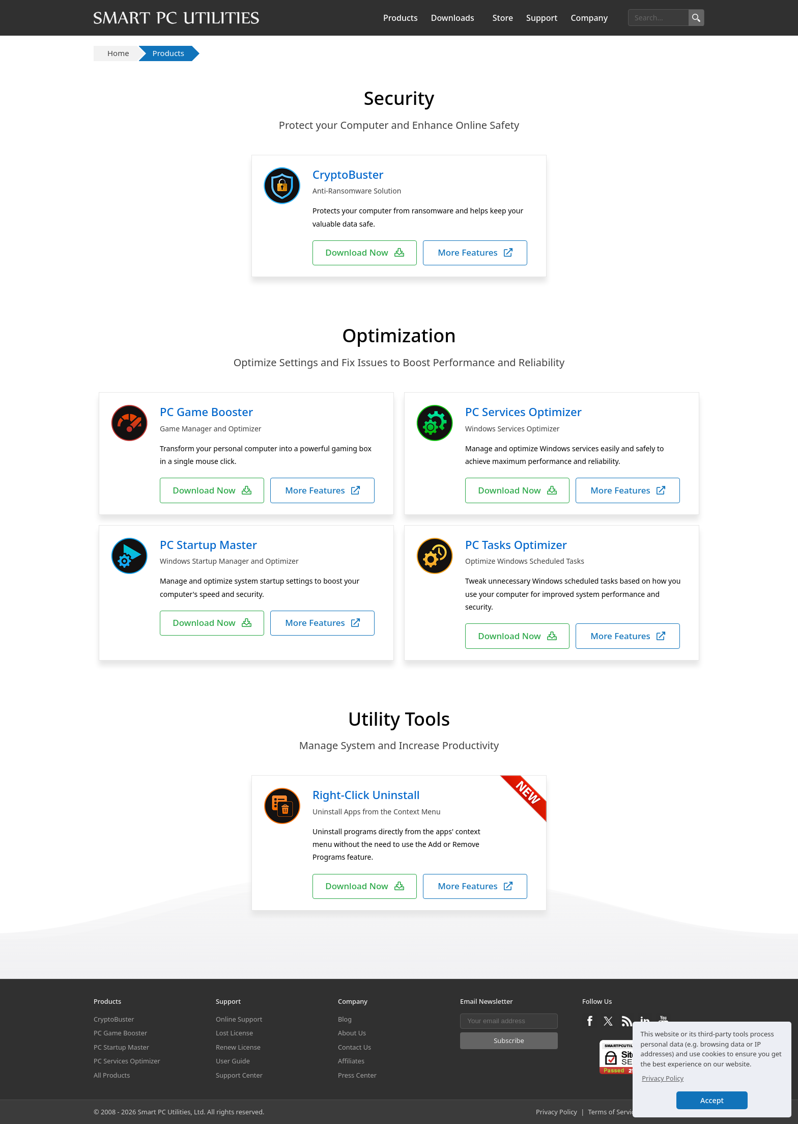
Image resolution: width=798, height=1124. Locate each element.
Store (503, 17)
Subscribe (509, 1040)
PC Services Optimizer (523, 411)
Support (541, 17)
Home (118, 53)
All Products (112, 1075)
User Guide (233, 1060)
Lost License (234, 1032)
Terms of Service (613, 1111)
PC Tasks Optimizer (516, 544)
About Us (352, 1032)
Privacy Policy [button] (662, 1078)
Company (589, 17)
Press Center (357, 1075)
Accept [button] (712, 1100)
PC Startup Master (208, 544)
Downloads (452, 17)
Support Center (239, 1075)
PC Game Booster (206, 411)
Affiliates (351, 1060)
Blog (345, 1019)
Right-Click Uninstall (366, 794)
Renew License (238, 1047)
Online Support (239, 1019)
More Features (475, 252)
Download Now (364, 252)
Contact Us (354, 1047)
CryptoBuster (348, 174)
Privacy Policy (556, 1111)
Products (400, 17)
